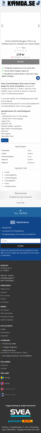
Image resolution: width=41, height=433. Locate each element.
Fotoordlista (5, 332)
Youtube (4, 368)
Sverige (5, 377)
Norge (5, 383)
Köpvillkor (4, 292)
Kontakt (3, 299)
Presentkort (4, 302)
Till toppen (20, 212)
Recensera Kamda (7, 317)
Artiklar (3, 329)
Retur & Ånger (5, 296)
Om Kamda (5, 310)
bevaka (20, 62)
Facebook (4, 365)
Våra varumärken (7, 313)
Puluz (23, 48)
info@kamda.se (6, 268)
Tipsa (5, 140)
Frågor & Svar (5, 289)
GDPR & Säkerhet (7, 320)
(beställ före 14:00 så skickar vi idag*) (14, 352)
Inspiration (4, 336)
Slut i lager (20, 57)
